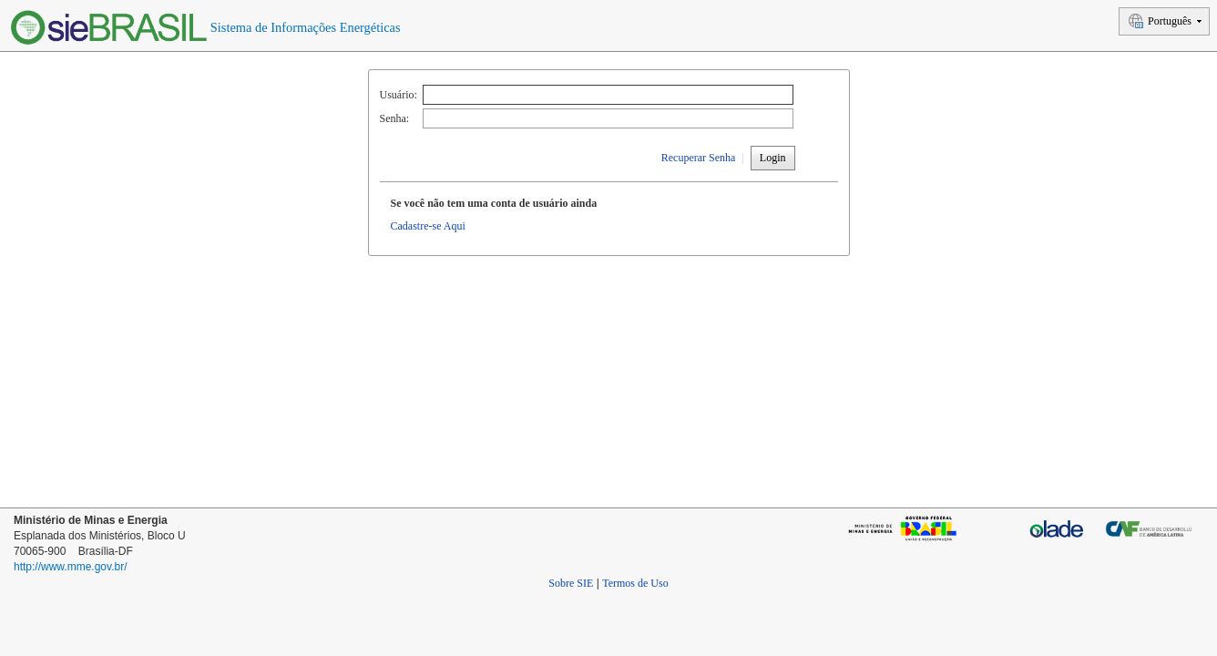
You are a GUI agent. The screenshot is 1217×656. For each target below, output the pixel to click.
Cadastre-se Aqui (428, 226)
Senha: (395, 118)
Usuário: (398, 94)
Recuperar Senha (698, 157)
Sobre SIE (570, 583)
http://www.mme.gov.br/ (70, 566)
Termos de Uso (635, 583)
